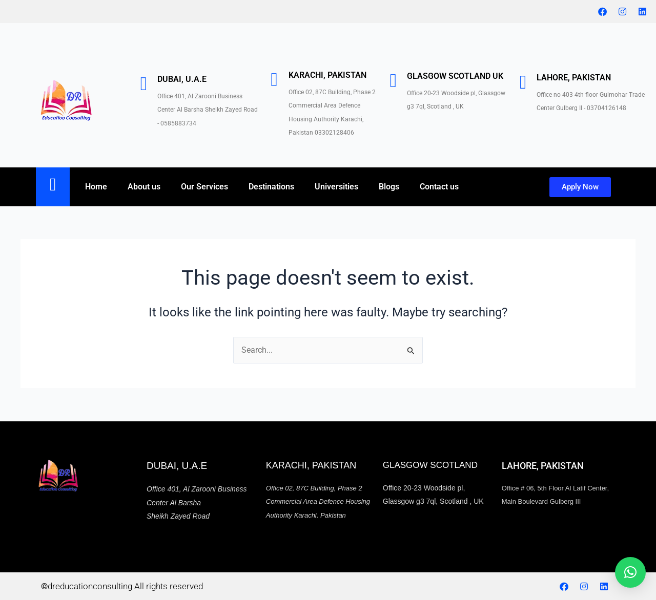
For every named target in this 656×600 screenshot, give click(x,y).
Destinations (271, 186)
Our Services (204, 186)
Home (96, 186)
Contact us (439, 186)
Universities (336, 186)
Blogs (389, 186)
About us (144, 186)
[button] (630, 572)
